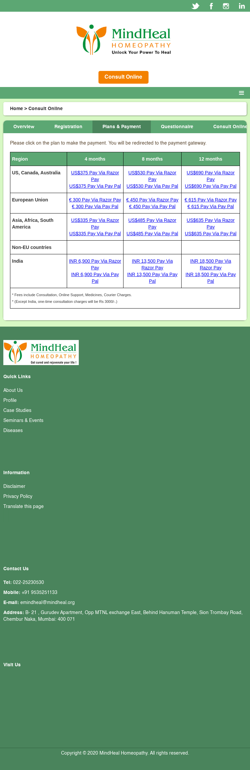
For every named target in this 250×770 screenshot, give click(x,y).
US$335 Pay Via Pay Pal (95, 233)
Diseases (13, 430)
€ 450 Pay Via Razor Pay (152, 199)
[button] (243, 93)
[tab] (23, 126)
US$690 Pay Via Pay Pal (211, 186)
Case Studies (17, 410)
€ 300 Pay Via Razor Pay (95, 199)
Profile (10, 400)
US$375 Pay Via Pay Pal (95, 186)
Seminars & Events (23, 420)
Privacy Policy (17, 496)
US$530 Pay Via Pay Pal (152, 186)
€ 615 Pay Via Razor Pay (211, 199)
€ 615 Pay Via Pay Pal (211, 206)
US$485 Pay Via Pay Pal (152, 233)
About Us (13, 390)
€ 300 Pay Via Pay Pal (95, 206)
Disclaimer (14, 486)
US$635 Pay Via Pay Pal (211, 233)
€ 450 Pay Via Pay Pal (152, 206)
